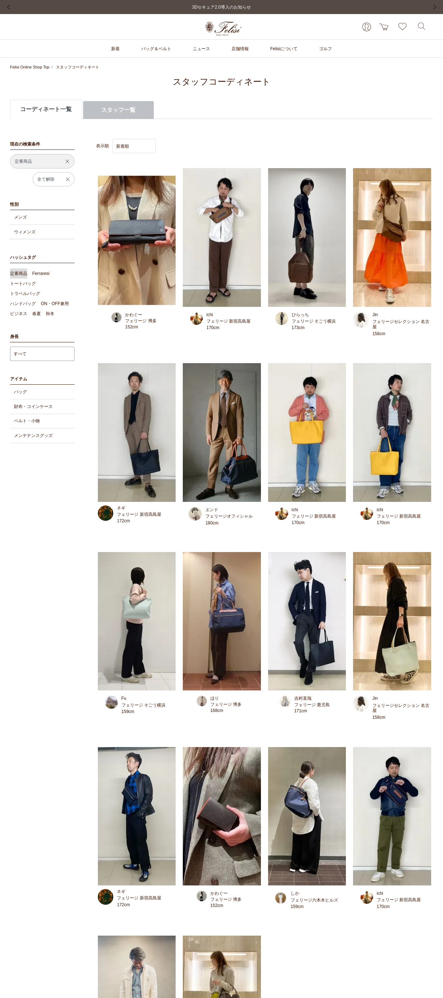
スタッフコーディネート (77, 67)
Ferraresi (40, 273)
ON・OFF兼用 (55, 303)
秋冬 (50, 313)
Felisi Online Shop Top (29, 67)
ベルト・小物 (27, 420)
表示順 (102, 145)
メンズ (20, 217)
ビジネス (18, 313)
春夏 (36, 313)
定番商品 (18, 273)
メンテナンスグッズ (33, 435)
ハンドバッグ (23, 303)
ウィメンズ (24, 231)
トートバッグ (23, 283)
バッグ (20, 391)
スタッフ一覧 (118, 110)
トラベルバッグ (25, 293)
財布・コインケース (33, 406)
